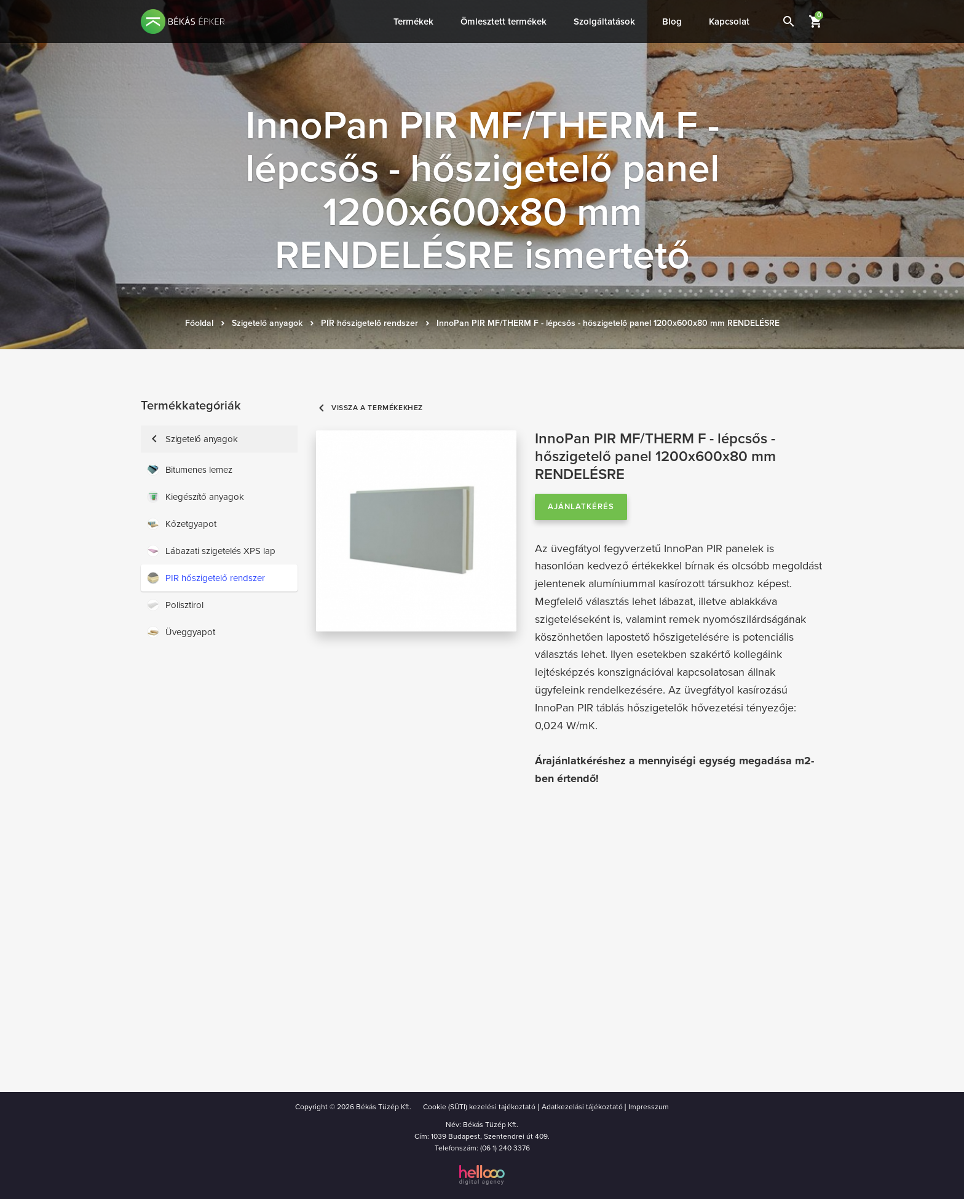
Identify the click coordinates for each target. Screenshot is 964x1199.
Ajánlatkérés (581, 507)
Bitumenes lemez (189, 470)
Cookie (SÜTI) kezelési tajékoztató (479, 1106)
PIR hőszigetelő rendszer (369, 323)
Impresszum (648, 1106)
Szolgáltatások (604, 21)
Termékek (413, 21)
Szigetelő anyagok (267, 323)
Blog (672, 21)
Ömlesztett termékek (503, 21)
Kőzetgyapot (181, 524)
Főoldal (199, 323)
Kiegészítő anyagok (195, 497)
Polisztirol (175, 605)
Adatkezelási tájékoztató (582, 1106)
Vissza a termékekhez (369, 408)
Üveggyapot (181, 632)
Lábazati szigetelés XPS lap (211, 551)
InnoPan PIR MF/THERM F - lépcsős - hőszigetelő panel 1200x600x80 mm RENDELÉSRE (608, 323)
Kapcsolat (729, 21)
